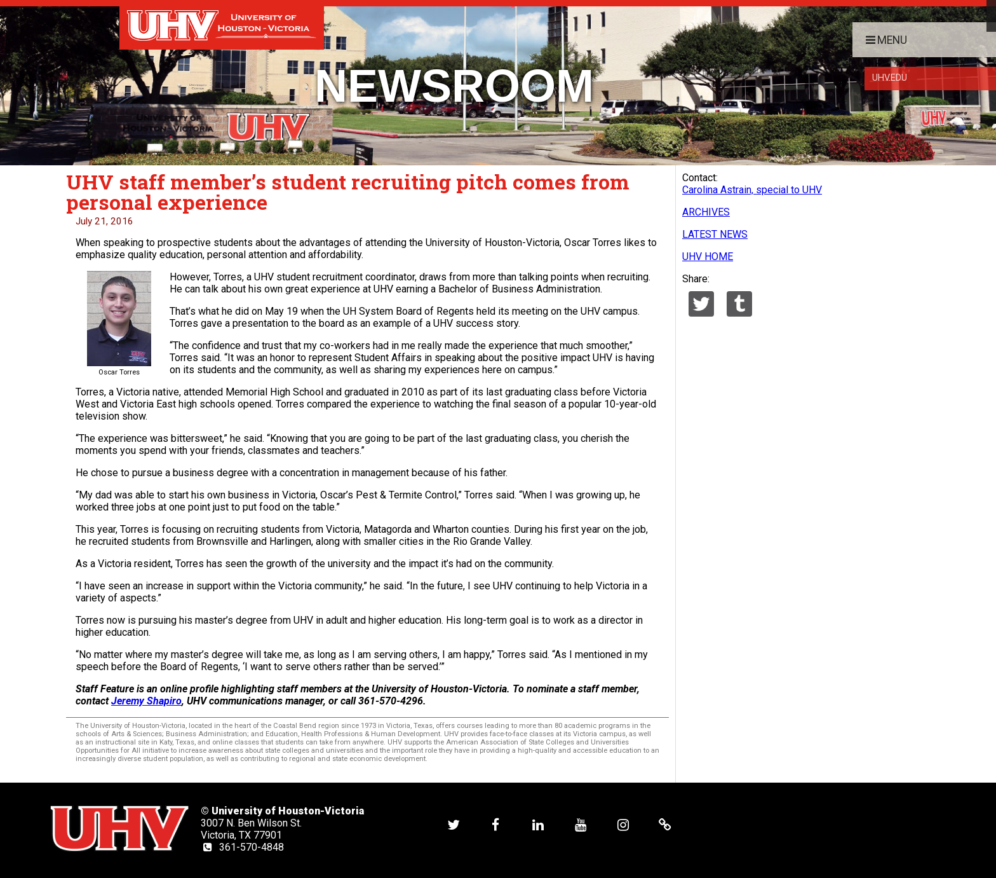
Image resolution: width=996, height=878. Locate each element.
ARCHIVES (706, 212)
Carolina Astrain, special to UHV (752, 190)
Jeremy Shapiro (146, 701)
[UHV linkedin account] (538, 824)
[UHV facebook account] (495, 824)
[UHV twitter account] (453, 824)
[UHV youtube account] (580, 824)
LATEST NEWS (715, 234)
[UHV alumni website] (665, 824)
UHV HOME (707, 256)
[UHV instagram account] (623, 824)
